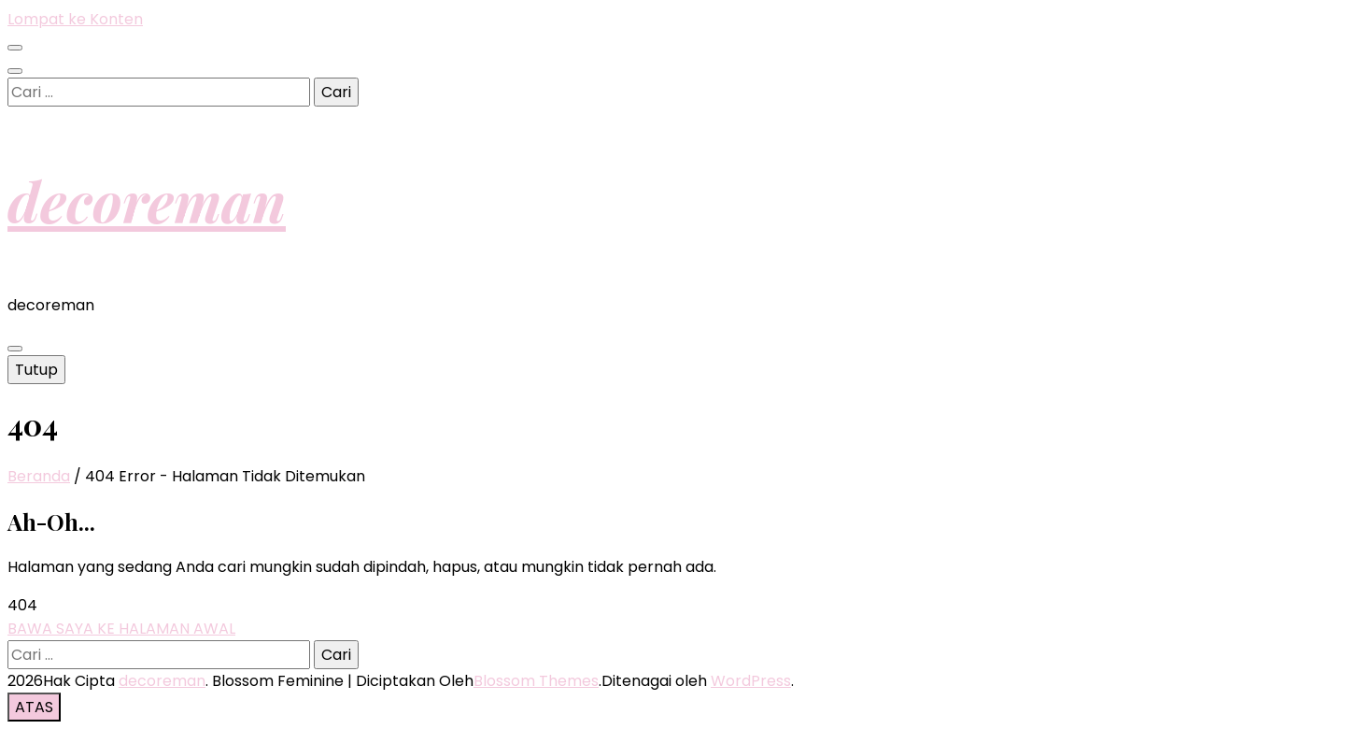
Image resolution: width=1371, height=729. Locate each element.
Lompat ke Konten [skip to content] (75, 19)
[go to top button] (34, 707)
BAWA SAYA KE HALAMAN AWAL (121, 628)
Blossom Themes (536, 681)
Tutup (36, 369)
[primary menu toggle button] (14, 348)
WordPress (751, 681)
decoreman (146, 200)
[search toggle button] (14, 71)
